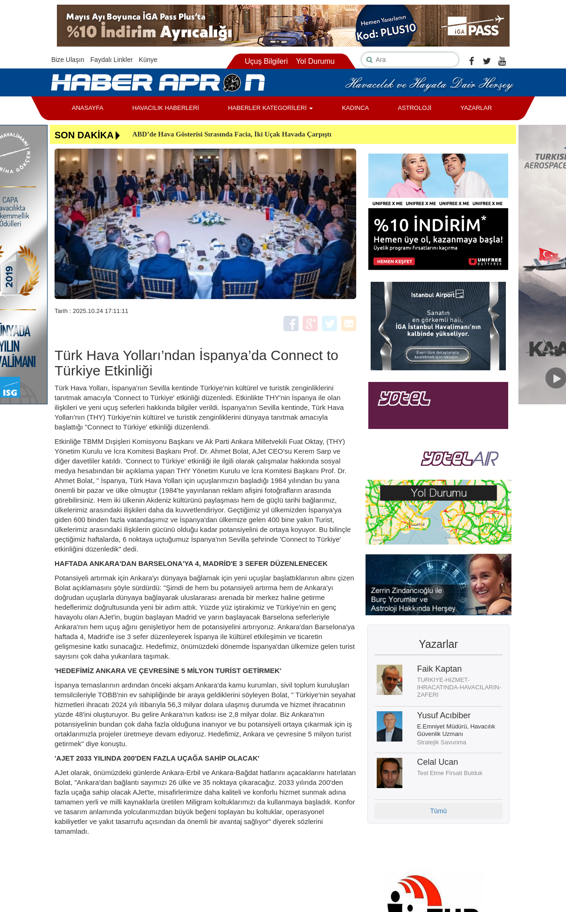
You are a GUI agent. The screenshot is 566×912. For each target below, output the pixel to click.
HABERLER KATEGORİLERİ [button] (270, 107)
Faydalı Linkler (111, 59)
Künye (148, 59)
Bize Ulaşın (67, 59)
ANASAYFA (88, 107)
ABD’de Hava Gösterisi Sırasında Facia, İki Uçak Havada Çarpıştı (231, 134)
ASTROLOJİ (414, 107)
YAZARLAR (476, 107)
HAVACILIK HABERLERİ (165, 107)
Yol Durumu (315, 61)
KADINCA (355, 107)
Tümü (438, 811)
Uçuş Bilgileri (266, 61)
